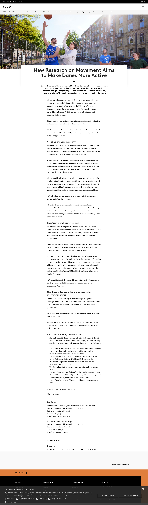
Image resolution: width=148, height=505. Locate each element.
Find (135, 2)
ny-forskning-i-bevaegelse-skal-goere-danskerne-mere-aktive (95, 12)
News (38, 6)
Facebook (51, 449)
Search (136, 6)
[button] (5, 499)
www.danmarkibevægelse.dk (66, 389)
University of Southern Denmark (12, 1)
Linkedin (70, 449)
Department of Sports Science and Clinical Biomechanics (51, 12)
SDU (4, 12)
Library (56, 6)
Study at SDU (20, 6)
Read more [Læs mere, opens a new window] (69, 496)
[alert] (74, 495)
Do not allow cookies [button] (130, 495)
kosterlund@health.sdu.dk (62, 416)
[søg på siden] (123, 6)
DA (141, 1)
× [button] (146, 488)
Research (31, 6)
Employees (127, 2)
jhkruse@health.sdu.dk (61, 432)
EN (144, 1)
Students (117, 2)
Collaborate (47, 6)
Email (81, 450)
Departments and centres (25, 12)
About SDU (65, 6)
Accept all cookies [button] (107, 495)
